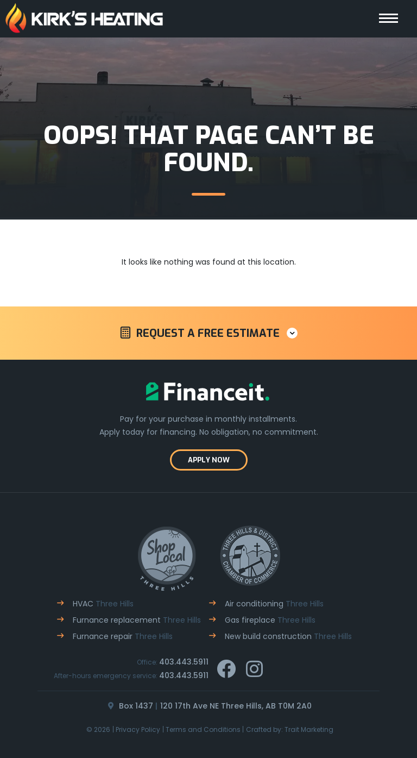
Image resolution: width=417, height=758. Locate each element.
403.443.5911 (183, 661)
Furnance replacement (137, 620)
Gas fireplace (270, 620)
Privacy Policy (138, 729)
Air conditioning (274, 603)
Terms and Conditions (203, 729)
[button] (208, 333)
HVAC (103, 603)
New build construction (288, 636)
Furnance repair (123, 636)
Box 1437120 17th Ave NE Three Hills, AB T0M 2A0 (208, 705)
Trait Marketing (309, 729)
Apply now (209, 460)
